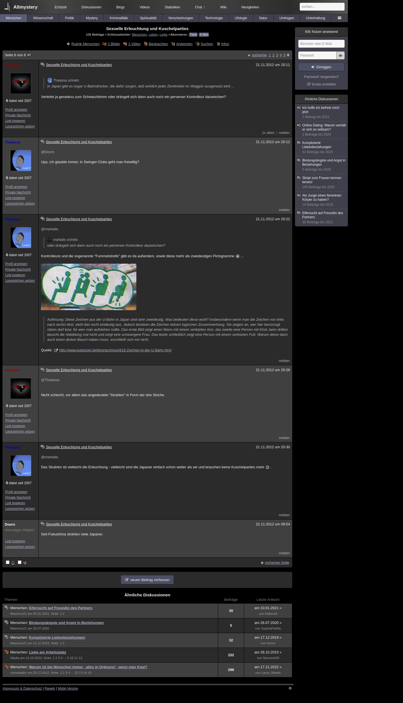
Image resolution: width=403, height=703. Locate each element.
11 (76, 658)
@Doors (47, 152)
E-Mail (204, 34)
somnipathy (18, 672)
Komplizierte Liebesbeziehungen (57, 637)
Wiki (223, 7)
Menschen (13, 18)
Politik (69, 18)
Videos (145, 7)
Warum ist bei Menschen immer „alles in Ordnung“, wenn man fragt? (88, 667)
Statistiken (172, 7)
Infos (225, 44)
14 (85, 672)
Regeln (50, 688)
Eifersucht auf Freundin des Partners (60, 608)
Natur (263, 18)
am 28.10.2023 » (268, 652)
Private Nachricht (18, 115)
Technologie (214, 18)
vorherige (259, 55)
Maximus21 (18, 613)
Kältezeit (271, 613)
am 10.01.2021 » (268, 608)
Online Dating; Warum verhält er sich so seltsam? (322, 130)
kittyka (14, 658)
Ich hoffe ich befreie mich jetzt (322, 112)
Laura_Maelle (271, 672)
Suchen (207, 44)
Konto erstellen (324, 84)
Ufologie (241, 18)
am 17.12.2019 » (268, 637)
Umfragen (286, 18)
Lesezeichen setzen (20, 126)
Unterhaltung (315, 18)
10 (71, 658)
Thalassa (12, 142)
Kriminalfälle (119, 18)
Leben (153, 34)
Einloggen (323, 67)
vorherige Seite (277, 562)
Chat (200, 7)
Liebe (164, 34)
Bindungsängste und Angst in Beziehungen (66, 623)
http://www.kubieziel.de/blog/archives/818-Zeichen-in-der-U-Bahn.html (115, 350)
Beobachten (158, 44)
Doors (10, 524)
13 (80, 672)
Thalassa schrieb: (63, 80)
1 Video (134, 44)
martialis (12, 65)
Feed (193, 34)
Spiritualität (148, 18)
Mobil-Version (68, 688)
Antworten (184, 44)
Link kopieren (15, 121)
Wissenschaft (43, 18)
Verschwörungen (180, 18)
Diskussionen (91, 7)
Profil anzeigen (16, 110)
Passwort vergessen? (321, 77)
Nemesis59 (271, 658)
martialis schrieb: (62, 240)
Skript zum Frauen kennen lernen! (322, 182)
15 (89, 672)
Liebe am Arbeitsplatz (47, 652)
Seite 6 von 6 (18, 55)
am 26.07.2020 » (268, 623)
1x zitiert (268, 133)
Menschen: (19, 608)
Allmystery (25, 7)
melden (284, 133)
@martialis (49, 229)
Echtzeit (61, 7)
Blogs (120, 7)
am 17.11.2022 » (268, 667)
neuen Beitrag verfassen (149, 580)
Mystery (92, 18)
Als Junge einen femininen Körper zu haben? (322, 200)
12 (80, 658)
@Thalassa (50, 380)
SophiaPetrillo (271, 628)
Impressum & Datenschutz (22, 688)
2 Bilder (114, 44)
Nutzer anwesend (321, 32)
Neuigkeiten (250, 7)
